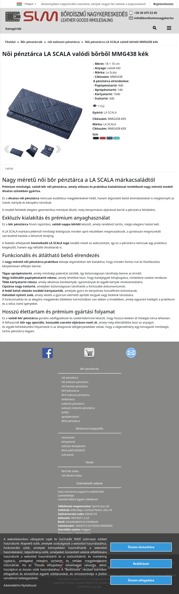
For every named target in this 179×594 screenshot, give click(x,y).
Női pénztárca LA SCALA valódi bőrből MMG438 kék (121, 42)
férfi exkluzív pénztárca (76, 395)
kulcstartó (68, 454)
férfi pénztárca (70, 390)
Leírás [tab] (9, 168)
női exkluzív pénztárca (64, 42)
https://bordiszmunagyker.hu (74, 491)
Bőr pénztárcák (31, 42)
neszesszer (68, 437)
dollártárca (68, 399)
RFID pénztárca (71, 421)
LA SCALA (110, 112)
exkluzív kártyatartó (74, 446)
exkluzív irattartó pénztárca (78, 408)
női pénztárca (70, 377)
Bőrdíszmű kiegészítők (89, 428)
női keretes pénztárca (75, 386)
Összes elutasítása (141, 547)
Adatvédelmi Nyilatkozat (20, 585)
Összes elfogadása (141, 580)
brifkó (65, 412)
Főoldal (10, 42)
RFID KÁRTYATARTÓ (73, 450)
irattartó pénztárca (73, 403)
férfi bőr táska (70, 471)
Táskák (89, 462)
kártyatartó (68, 441)
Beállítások (141, 564)
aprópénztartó (70, 416)
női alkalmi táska (72, 475)
